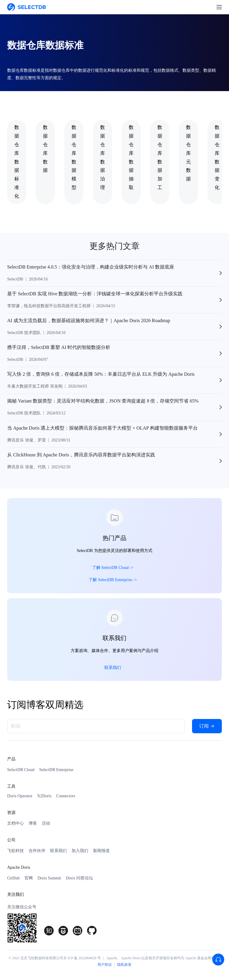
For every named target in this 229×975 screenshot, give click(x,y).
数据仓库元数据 (188, 153)
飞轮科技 (15, 850)
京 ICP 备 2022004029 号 (82, 958)
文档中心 (15, 823)
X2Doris (44, 796)
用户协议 (105, 964)
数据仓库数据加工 (159, 157)
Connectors (65, 796)
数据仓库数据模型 (74, 157)
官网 (28, 878)
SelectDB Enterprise (56, 769)
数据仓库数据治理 (102, 157)
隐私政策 (124, 964)
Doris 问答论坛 (79, 878)
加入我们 (80, 850)
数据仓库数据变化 (217, 157)
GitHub (13, 878)
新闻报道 (101, 850)
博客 (33, 823)
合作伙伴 (37, 850)
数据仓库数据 (45, 149)
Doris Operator (19, 796)
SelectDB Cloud (20, 769)
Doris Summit (49, 878)
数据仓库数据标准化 (16, 161)
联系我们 (58, 850)
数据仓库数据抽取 (131, 157)
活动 (46, 823)
